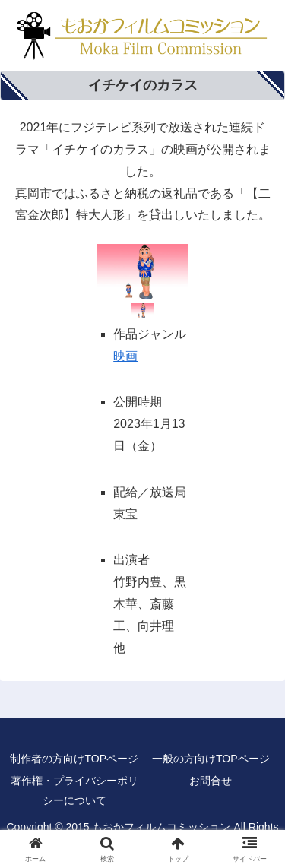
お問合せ (210, 781)
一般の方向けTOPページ (211, 758)
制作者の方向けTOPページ (74, 758)
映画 (125, 356)
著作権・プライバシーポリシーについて (74, 790)
